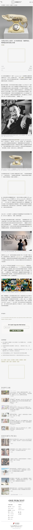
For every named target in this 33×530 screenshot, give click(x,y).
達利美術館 (16, 139)
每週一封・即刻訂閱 (16, 330)
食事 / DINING (10, 517)
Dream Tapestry (20, 265)
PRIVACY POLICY (21, 509)
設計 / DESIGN (10, 515)
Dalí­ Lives (19, 256)
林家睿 (2, 45)
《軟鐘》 (23, 77)
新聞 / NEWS (10, 519)
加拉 (30, 224)
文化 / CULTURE (11, 513)
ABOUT (19, 506)
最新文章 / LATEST (11, 506)
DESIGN (30, 68)
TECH (31, 66)
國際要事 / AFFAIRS (11, 510)
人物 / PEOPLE (10, 508)
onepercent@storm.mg (17, 526)
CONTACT (20, 508)
